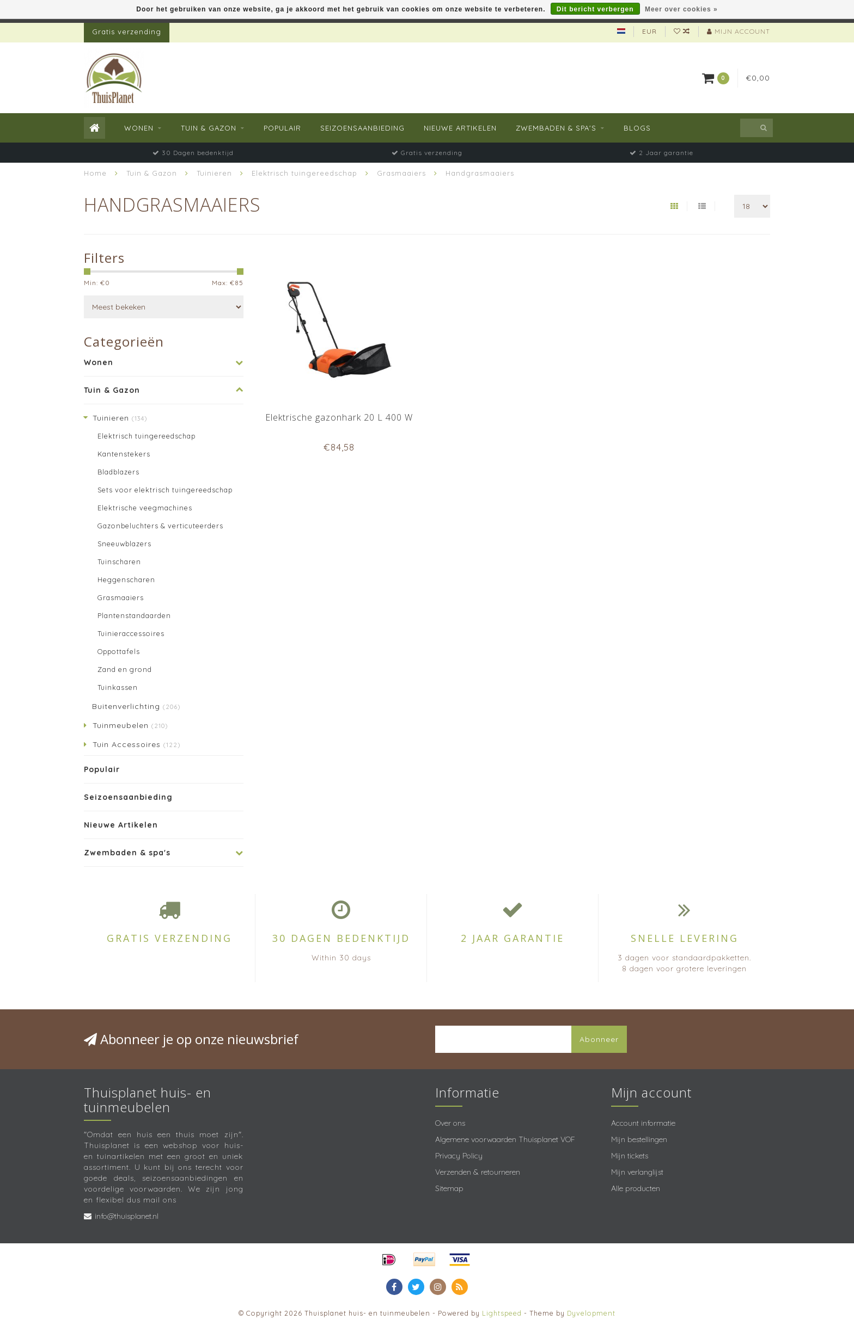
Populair (282, 128)
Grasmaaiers (120, 597)
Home (95, 173)
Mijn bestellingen (639, 1139)
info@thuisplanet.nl (126, 1216)
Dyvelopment (591, 1313)
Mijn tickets (629, 1156)
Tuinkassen (117, 687)
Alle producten (635, 1188)
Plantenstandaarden (134, 615)
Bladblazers (118, 471)
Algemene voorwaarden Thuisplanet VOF (505, 1139)
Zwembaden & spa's (556, 128)
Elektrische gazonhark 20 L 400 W (339, 417)
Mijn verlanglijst (637, 1172)
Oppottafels (118, 651)
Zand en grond (124, 669)
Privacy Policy (459, 1156)
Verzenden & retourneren (477, 1172)
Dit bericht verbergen (595, 9)
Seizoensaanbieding (362, 128)
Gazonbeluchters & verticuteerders (160, 525)
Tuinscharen (119, 561)
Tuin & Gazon (208, 128)
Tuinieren (120, 418)
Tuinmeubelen (130, 725)
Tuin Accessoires (136, 744)
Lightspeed (502, 1313)
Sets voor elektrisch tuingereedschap (165, 489)
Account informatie (643, 1123)
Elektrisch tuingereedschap (146, 435)
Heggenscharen (126, 579)
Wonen (139, 128)
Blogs (637, 128)
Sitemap (449, 1188)
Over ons (450, 1123)
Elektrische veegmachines (144, 507)
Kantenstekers (123, 453)
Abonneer (599, 1039)
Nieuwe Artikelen (460, 128)
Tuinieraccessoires (130, 633)
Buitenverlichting (136, 706)
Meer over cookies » (681, 9)
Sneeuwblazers (124, 543)
